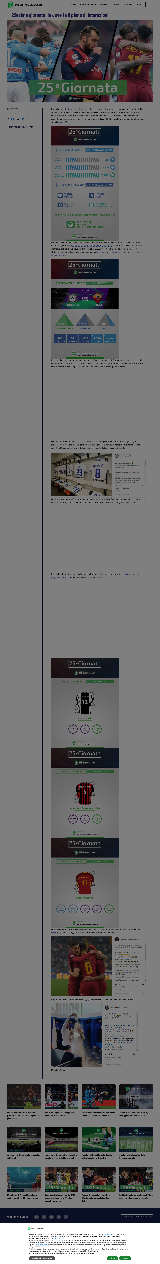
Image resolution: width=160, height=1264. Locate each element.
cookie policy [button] (59, 1238)
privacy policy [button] (109, 1234)
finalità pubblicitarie (41, 1245)
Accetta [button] (125, 1258)
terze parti (61, 1240)
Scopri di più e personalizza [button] (42, 1258)
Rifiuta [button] (112, 1258)
